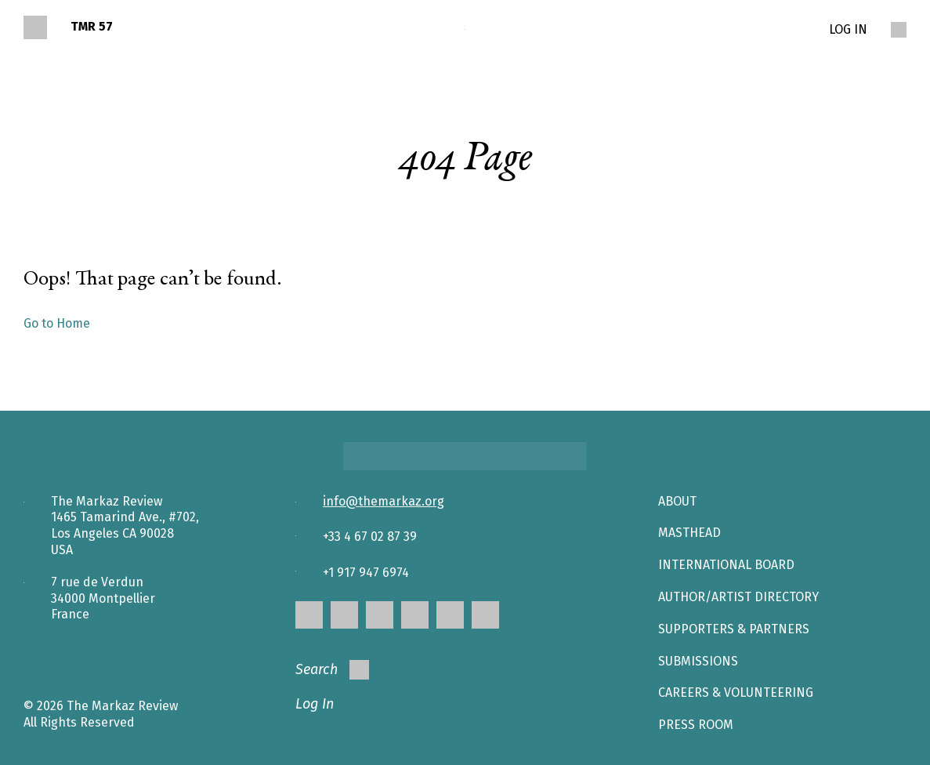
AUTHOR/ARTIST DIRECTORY (738, 596)
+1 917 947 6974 (366, 572)
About (677, 501)
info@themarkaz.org (383, 501)
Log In (314, 703)
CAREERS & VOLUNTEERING (735, 692)
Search (332, 670)
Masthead (689, 532)
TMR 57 (92, 26)
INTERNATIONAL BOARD (726, 564)
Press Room (695, 724)
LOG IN (848, 29)
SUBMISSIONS (698, 661)
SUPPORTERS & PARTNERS (733, 629)
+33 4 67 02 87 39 (370, 536)
